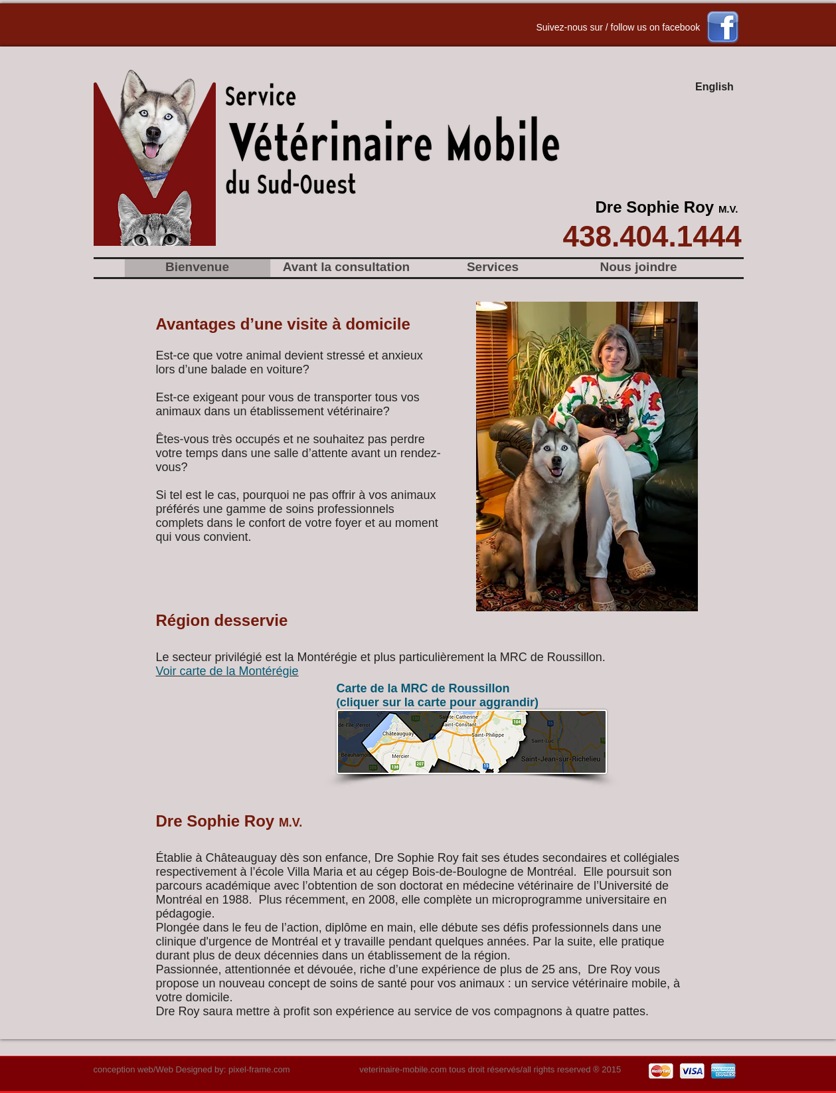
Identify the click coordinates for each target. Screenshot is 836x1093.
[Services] (493, 267)
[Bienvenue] (197, 267)
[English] (715, 87)
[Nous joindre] (638, 267)
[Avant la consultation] (346, 267)
